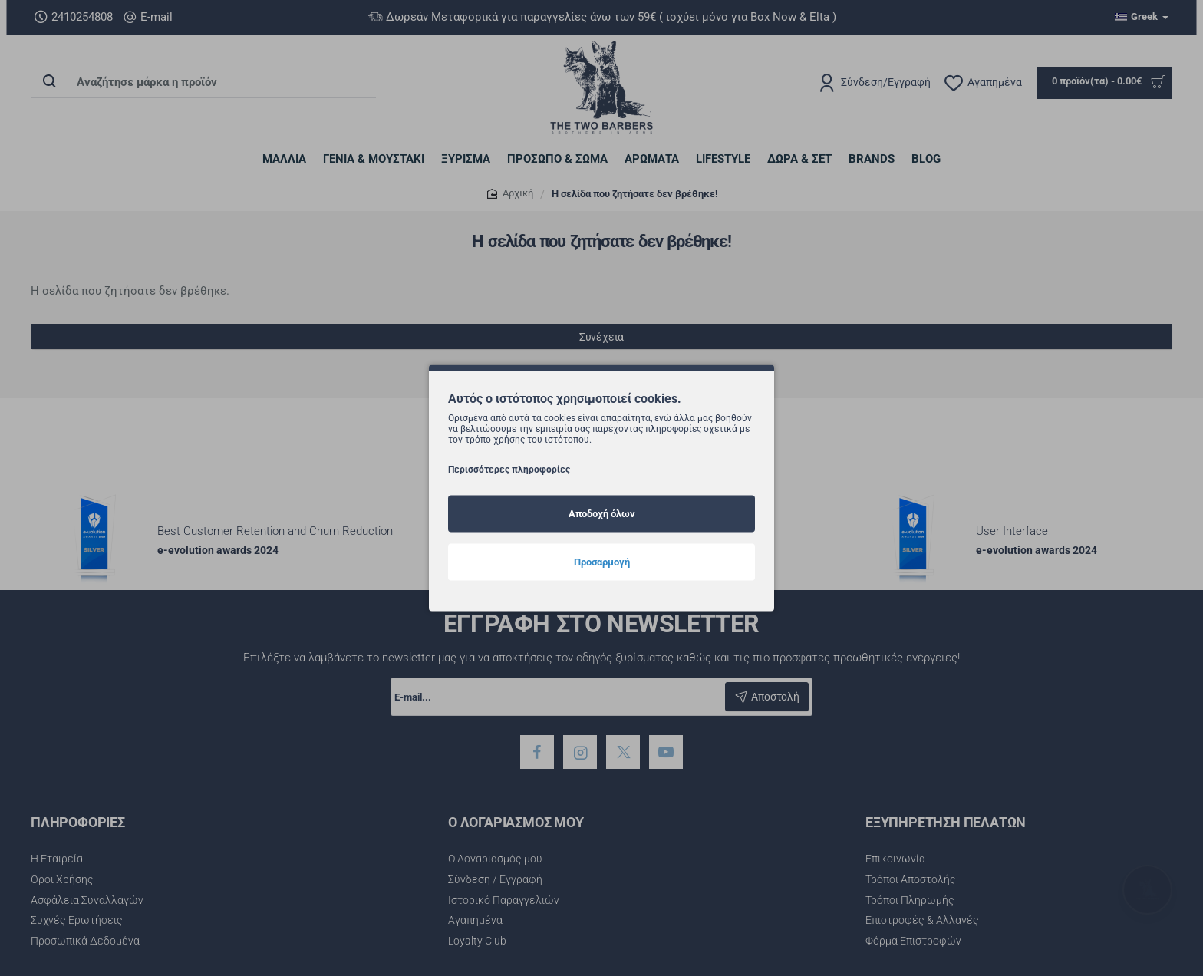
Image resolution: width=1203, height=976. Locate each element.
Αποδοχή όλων (602, 513)
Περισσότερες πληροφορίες (509, 468)
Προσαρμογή (602, 561)
